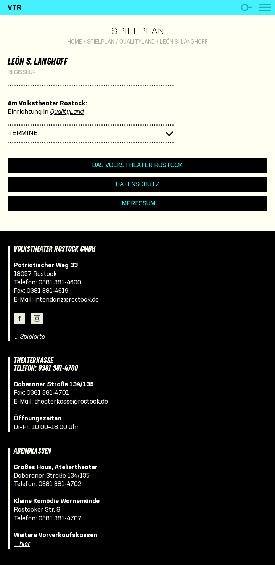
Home (75, 42)
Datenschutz (137, 184)
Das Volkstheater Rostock (137, 165)
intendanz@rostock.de (66, 300)
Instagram (37, 318)
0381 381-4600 (60, 282)
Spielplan (137, 31)
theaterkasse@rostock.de (71, 402)
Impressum (137, 203)
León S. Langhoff (184, 42)
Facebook (19, 318)
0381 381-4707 (60, 518)
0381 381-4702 (60, 484)
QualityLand (137, 42)
